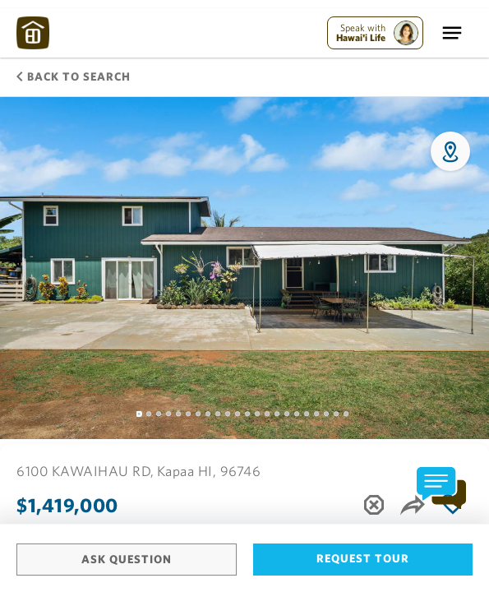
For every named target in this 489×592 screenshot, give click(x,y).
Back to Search (73, 76)
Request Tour (362, 558)
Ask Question (126, 559)
